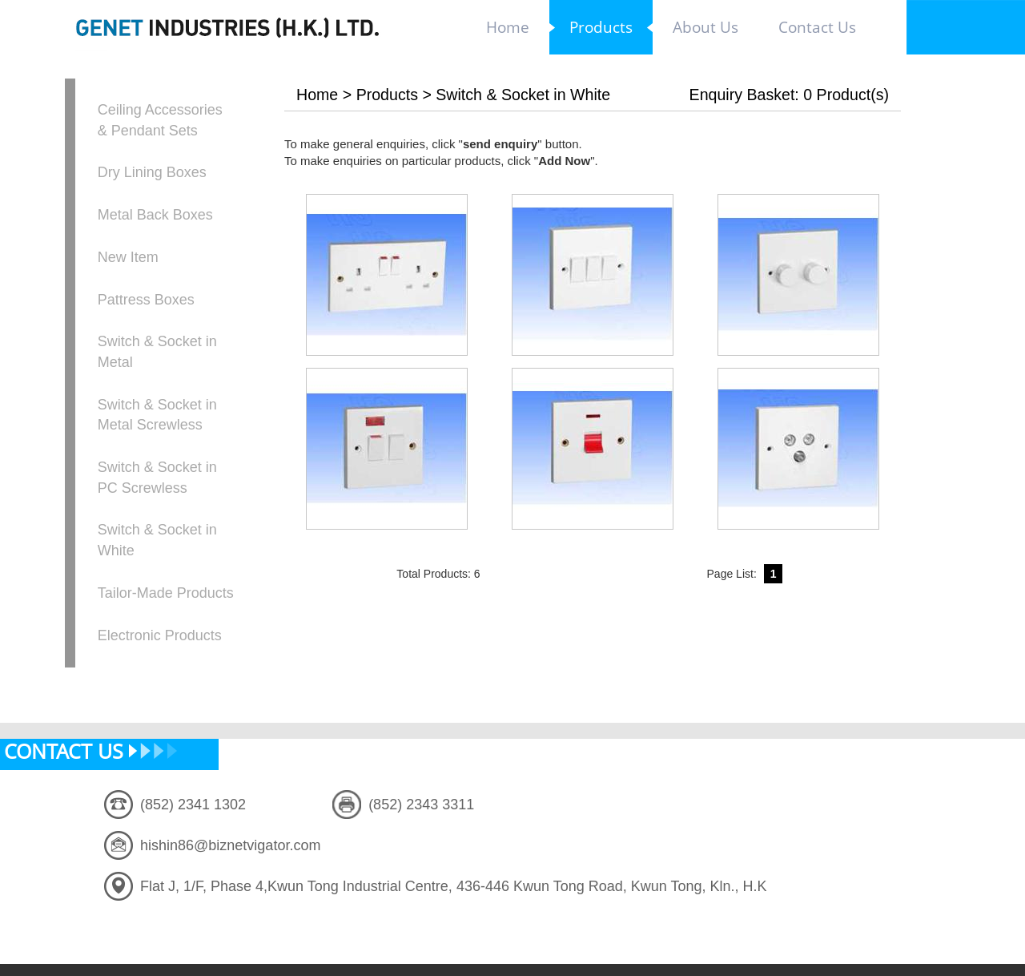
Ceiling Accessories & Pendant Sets (160, 120)
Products (387, 94)
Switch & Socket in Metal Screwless (157, 415)
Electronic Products (160, 635)
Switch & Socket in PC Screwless (157, 477)
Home (317, 94)
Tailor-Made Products (166, 593)
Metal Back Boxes (155, 215)
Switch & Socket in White (157, 540)
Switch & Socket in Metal (157, 351)
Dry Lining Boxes (152, 172)
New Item (128, 257)
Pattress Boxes (146, 300)
